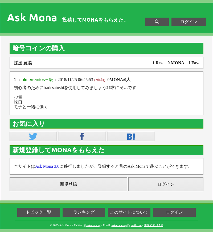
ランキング (84, 212)
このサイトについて (129, 212)
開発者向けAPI (153, 225)
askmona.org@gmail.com (127, 225)
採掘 (18, 63)
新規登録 (68, 184)
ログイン (188, 21)
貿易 (27, 63)
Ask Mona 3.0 (47, 166)
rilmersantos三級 (37, 79)
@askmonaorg (92, 225)
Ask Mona (32, 17)
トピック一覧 (38, 212)
